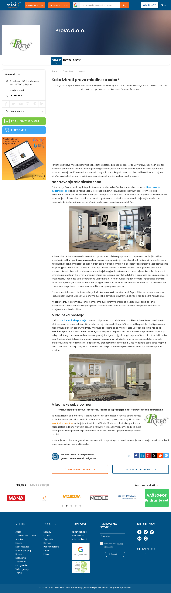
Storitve (20, 539)
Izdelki (19, 543)
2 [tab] (66, 505)
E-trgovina (18, 130)
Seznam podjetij (59, 5)
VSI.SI (56, 587)
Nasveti (77, 59)
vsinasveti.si (78, 535)
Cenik (46, 550)
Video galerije (22, 569)
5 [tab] (80, 505)
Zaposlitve (21, 561)
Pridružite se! (157, 498)
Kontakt (48, 543)
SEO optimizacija (74, 587)
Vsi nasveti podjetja (80, 469)
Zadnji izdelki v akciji (26, 535)
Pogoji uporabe (51, 546)
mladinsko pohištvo (62, 423)
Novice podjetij (23, 550)
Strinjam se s (113, 545)
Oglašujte (49, 539)
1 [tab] (62, 505)
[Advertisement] (24, 202)
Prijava (47, 554)
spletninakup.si (79, 539)
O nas (47, 535)
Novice (67, 59)
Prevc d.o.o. (12, 74)
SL (162, 5)
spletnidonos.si (79, 531)
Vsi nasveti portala (141, 469)
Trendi (19, 572)
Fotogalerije (22, 565)
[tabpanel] (16, 498)
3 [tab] (71, 505)
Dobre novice (22, 546)
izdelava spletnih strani (96, 587)
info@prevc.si (16, 90)
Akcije (18, 531)
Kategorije (32, 5)
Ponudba (56, 59)
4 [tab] (75, 505)
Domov (55, 71)
